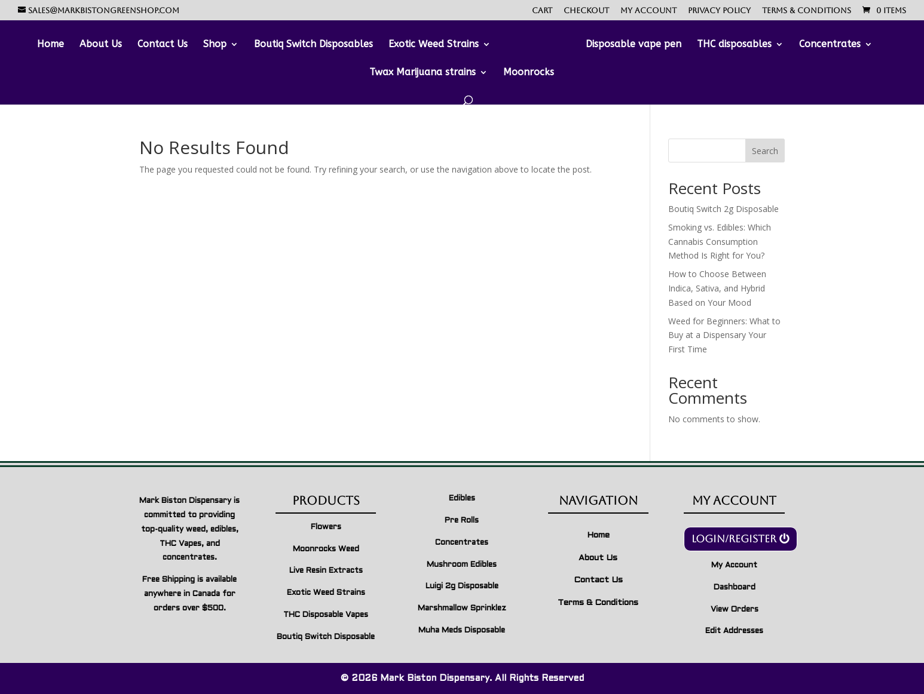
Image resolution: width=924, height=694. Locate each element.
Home (50, 45)
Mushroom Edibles (462, 565)
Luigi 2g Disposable (462, 586)
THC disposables (734, 45)
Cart (542, 11)
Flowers (326, 527)
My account (648, 11)
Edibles (462, 498)
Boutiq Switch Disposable (326, 637)
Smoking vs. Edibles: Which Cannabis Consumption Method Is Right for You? (719, 242)
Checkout (586, 11)
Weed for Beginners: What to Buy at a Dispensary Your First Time (724, 335)
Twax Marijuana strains (422, 73)
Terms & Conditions (806, 11)
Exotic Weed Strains (433, 45)
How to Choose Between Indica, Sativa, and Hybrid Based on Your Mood (717, 288)
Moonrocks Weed (326, 549)
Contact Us (162, 45)
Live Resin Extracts (326, 571)
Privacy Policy (719, 11)
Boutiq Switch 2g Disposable (723, 208)
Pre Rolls (462, 520)
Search (765, 150)
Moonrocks (528, 73)
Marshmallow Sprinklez (462, 608)
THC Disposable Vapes (325, 615)
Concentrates (830, 45)
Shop (215, 45)
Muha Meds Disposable (461, 630)
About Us (100, 45)
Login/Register (734, 539)
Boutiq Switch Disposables (313, 45)
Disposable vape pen (633, 45)
